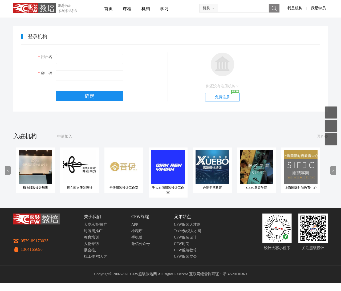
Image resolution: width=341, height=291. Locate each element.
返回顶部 (331, 139)
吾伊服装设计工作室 (123, 188)
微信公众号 (140, 244)
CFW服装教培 (185, 250)
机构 (145, 8)
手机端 (137, 237)
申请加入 (64, 136)
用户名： (47, 57)
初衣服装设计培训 (35, 188)
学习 (164, 8)
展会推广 (91, 250)
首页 (108, 8)
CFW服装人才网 (187, 225)
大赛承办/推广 (95, 225)
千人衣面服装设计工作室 (168, 190)
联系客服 (331, 126)
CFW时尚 (181, 244)
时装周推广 (93, 231)
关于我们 (92, 216)
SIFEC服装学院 (256, 188)
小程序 (137, 231)
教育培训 (91, 237)
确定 (89, 96)
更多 (320, 136)
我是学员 (318, 8)
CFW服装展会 (185, 257)
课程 (127, 8)
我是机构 (294, 8)
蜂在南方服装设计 (79, 188)
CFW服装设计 (185, 237)
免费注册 (222, 97)
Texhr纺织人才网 (187, 231)
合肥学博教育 (212, 188)
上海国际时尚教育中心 (301, 188)
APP (134, 225)
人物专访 (91, 244)
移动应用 (331, 112)
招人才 (101, 257)
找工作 (89, 257)
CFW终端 (140, 216)
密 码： (47, 73)
